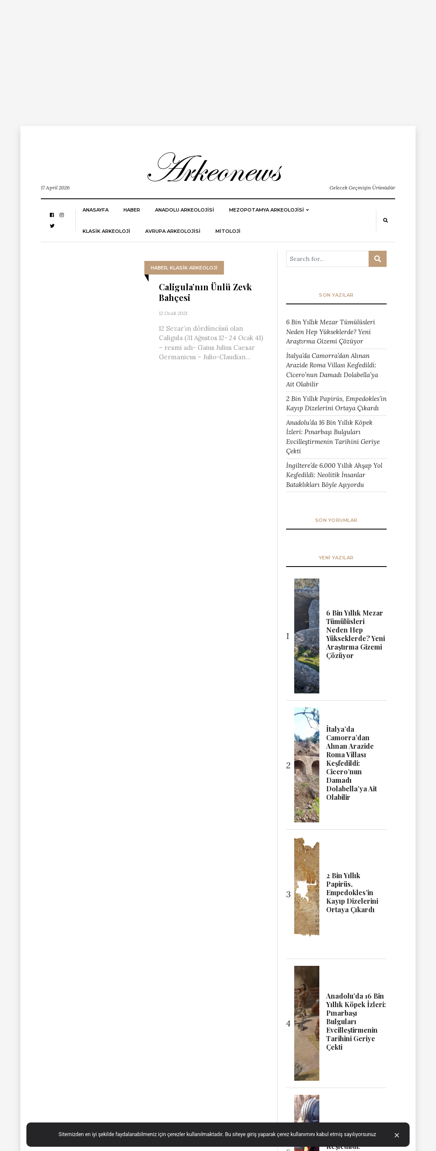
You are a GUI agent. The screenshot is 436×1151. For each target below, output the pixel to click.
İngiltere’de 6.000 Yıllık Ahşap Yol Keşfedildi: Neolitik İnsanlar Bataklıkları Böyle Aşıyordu (334, 475)
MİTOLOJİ (228, 231)
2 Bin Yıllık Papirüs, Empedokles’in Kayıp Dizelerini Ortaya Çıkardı (336, 403)
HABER (131, 210)
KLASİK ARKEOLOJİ (106, 231)
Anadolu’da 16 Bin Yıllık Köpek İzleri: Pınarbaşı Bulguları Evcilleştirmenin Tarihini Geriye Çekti (333, 436)
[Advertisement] (218, 59)
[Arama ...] (327, 259)
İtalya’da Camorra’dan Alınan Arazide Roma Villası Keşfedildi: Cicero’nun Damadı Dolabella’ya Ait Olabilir (332, 370)
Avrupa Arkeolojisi (173, 231)
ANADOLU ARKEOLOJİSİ (184, 210)
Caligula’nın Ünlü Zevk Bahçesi (205, 292)
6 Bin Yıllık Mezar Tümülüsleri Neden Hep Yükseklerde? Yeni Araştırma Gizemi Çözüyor (330, 331)
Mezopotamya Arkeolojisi (266, 210)
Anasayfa (96, 210)
